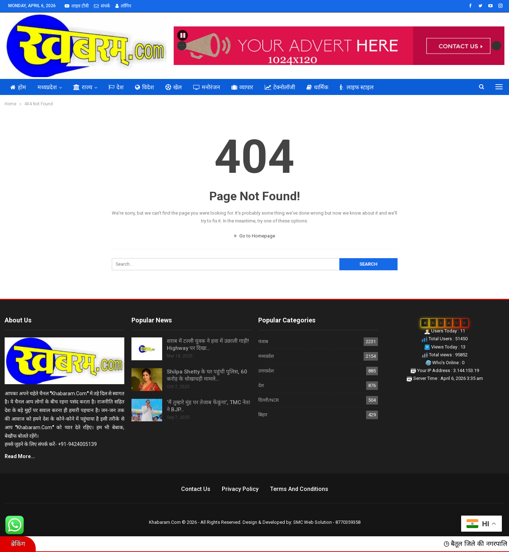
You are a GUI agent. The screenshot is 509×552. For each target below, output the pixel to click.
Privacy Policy (240, 489)
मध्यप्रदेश (47, 87)
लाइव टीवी (77, 6)
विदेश (144, 87)
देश (116, 87)
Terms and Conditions (299, 489)
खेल (173, 87)
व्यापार (242, 87)
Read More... (20, 456)
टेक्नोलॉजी (280, 87)
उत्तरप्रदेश (266, 370)
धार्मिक (317, 87)
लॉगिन (123, 6)
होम (18, 87)
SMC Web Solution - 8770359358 (326, 522)
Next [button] (496, 45)
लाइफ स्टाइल (357, 87)
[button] (182, 35)
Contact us (195, 489)
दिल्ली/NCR (268, 400)
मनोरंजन (206, 87)
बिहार (262, 414)
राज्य (82, 87)
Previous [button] (181, 43)
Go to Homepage (254, 236)
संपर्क (102, 6)
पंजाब (263, 341)
